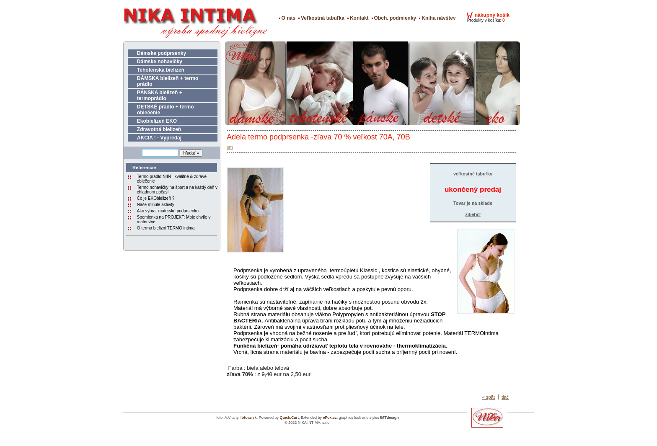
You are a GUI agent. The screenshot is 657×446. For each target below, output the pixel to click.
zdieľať (472, 214)
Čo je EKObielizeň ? (156, 198)
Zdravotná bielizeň (159, 129)
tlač (505, 397)
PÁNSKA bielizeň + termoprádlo (159, 95)
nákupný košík (492, 15)
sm (230, 147)
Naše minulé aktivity (155, 204)
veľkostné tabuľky (472, 173)
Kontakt (359, 18)
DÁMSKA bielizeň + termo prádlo (168, 81)
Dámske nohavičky (159, 61)
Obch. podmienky (395, 18)
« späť (488, 397)
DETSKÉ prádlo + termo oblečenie (165, 110)
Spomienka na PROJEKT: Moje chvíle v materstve (174, 219)
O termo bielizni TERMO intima (166, 228)
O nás (288, 18)
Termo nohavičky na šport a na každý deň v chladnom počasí (177, 189)
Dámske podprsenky (161, 53)
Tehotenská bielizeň (160, 70)
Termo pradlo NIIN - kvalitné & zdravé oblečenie (172, 178)
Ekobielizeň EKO (157, 121)
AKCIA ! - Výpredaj (159, 138)
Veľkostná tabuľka (322, 18)
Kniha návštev (438, 18)
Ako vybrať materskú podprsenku (168, 211)
